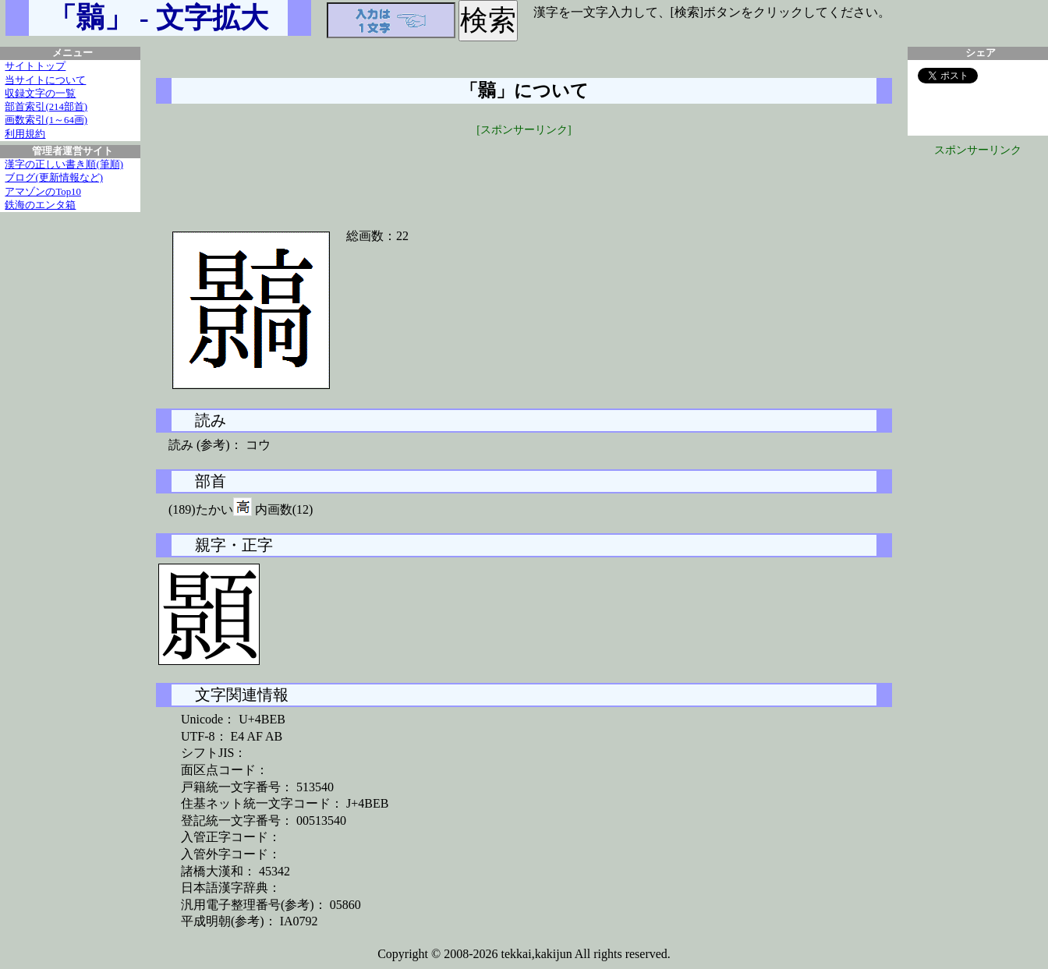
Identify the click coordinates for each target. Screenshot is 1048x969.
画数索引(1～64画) (46, 120)
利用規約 (25, 134)
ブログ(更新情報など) (54, 177)
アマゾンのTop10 (43, 191)
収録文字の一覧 (40, 93)
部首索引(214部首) (46, 106)
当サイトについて (45, 80)
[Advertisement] (524, 173)
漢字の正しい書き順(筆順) (64, 164)
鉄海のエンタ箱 (40, 205)
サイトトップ (35, 66)
